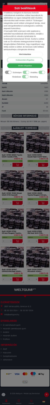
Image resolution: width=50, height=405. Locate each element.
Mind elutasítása (25, 54)
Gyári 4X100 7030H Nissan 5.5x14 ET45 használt (12, 194)
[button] (45, 4)
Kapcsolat (7, 352)
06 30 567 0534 (26, 310)
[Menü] (3, 4)
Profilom (6, 339)
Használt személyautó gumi (14, 328)
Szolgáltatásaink (10, 356)
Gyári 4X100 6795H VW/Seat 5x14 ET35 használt (34, 232)
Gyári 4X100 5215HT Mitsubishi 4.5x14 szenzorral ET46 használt (37, 270)
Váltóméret (7, 359)
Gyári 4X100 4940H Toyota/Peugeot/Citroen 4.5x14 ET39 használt (36, 194)
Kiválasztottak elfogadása (25, 60)
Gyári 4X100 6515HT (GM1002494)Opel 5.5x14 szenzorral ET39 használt (11, 270)
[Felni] (12, 142)
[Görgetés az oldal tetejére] (46, 394)
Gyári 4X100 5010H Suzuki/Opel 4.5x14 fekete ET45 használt (37, 156)
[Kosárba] (17, 165)
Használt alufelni (10, 335)
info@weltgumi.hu (11, 314)
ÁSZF (5, 349)
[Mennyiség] (7, 165)
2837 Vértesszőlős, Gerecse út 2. (17, 306)
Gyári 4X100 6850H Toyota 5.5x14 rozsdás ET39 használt (12, 156)
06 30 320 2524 (10, 310)
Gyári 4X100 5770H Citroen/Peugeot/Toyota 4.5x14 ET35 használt (11, 232)
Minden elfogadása (25, 66)
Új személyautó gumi (11, 325)
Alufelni (6, 332)
